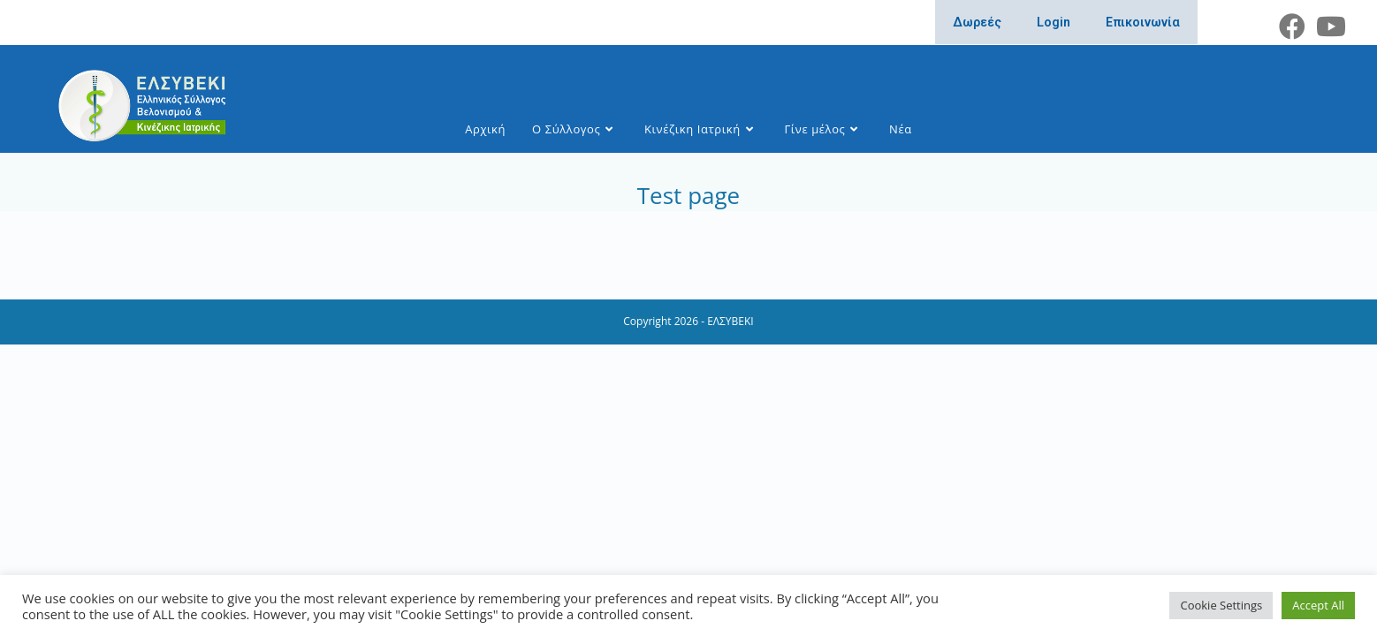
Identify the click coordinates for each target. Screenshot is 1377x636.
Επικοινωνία (1143, 22)
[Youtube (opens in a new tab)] (1328, 26)
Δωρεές (977, 22)
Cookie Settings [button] (1221, 605)
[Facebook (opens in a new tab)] (1292, 26)
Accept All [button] (1318, 605)
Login (1053, 22)
